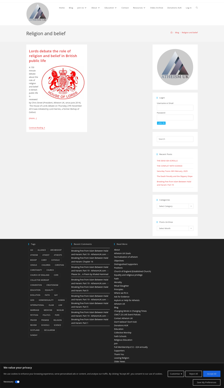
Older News (119, 361)
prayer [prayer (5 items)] (33, 320)
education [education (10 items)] (35, 290)
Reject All (193, 373)
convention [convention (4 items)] (36, 285)
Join (116, 343)
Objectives (119, 260)
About (117, 249)
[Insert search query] (175, 139)
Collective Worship (122, 332)
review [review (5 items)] (33, 325)
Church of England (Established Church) (132, 271)
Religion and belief (190, 32)
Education (118, 329)
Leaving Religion (121, 358)
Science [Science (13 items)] (57, 325)
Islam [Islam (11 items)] (51, 305)
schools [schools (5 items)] (45, 325)
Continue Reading (37, 128)
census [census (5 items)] (33, 265)
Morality (118, 282)
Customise (175, 373)
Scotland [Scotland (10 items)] (35, 330)
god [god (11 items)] (32, 300)
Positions (118, 267)
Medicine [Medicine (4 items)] (48, 310)
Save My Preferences (206, 382)
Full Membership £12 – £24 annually (131, 347)
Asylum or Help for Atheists (127, 300)
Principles (118, 289)
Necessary (8, 381)
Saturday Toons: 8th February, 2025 (172, 171)
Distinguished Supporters (126, 264)
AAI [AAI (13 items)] (31, 250)
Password (161, 112)
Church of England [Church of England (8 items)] (39, 275)
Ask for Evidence (121, 296)
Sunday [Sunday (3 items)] (33, 335)
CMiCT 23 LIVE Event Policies (127, 314)
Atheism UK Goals (122, 253)
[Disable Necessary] (17, 382)
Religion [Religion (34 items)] (58, 320)
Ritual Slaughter (121, 285)
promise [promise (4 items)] (45, 320)
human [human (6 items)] (61, 300)
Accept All (211, 373)
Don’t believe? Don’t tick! (125, 321)
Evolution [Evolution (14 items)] (35, 295)
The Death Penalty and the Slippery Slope (174, 176)
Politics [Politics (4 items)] (46, 315)
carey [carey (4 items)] (44, 260)
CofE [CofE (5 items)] (56, 275)
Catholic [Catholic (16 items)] (55, 260)
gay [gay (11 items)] (56, 295)
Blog (116, 307)
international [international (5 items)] (37, 305)
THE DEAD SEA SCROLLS (167, 160)
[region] (112, 375)
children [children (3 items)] (46, 265)
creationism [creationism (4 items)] (52, 285)
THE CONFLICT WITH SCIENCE (169, 166)
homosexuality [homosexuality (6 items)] (46, 300)
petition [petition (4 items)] (34, 315)
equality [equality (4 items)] (49, 290)
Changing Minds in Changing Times (130, 311)
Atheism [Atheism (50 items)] (34, 255)
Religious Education (123, 339)
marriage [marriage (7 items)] (34, 310)
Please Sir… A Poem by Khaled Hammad (89, 274)
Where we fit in (121, 293)
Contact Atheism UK (123, 318)
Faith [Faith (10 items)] (47, 295)
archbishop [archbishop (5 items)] (56, 250)
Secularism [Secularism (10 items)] (49, 330)
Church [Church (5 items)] (50, 270)
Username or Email (165, 103)
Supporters (119, 350)
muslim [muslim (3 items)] (60, 310)
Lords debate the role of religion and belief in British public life (53, 56)
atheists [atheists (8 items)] (58, 255)
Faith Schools (120, 336)
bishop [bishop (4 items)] (33, 260)
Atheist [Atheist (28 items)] (45, 255)
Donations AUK (121, 325)
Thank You (119, 354)
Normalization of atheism (126, 257)
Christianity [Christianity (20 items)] (36, 270)
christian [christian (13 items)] (59, 265)
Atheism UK (119, 303)
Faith (116, 278)
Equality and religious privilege (128, 275)
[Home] (171, 32)
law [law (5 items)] (60, 305)
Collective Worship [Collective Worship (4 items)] (39, 280)
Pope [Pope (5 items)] (57, 315)
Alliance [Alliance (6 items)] (42, 250)
